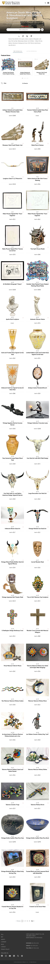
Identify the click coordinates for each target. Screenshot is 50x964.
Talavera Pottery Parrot (37, 805)
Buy (2, 937)
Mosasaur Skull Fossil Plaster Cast (42, 73)
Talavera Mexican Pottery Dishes (37, 769)
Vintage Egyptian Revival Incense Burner (12, 424)
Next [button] (47, 68)
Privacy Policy (5, 949)
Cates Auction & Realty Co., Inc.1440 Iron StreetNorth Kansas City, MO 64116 (35, 935)
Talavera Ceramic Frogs (12, 805)
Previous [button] (3, 68)
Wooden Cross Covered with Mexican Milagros (37, 631)
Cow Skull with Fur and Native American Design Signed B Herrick (12, 494)
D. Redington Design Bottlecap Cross (12, 630)
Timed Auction (12, 10)
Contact (3, 947)
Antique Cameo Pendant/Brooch (37, 388)
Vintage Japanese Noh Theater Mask (12, 597)
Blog (2, 944)
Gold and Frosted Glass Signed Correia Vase (12, 353)
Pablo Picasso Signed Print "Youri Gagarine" (12, 214)
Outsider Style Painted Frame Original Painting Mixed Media (37, 285)
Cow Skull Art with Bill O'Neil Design (37, 458)
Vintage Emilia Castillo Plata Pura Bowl (37, 838)
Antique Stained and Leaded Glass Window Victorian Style (12, 111)
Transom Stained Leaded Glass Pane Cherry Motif (37, 111)
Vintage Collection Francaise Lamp (37, 423)
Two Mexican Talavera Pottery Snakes (12, 701)
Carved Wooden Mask (37, 562)
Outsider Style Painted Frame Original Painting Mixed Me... (8, 73)
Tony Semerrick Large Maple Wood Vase (12, 459)
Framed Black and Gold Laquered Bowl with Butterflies (37, 872)
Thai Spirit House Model (37, 249)
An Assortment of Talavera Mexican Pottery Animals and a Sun (12, 735)
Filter (5, 83)
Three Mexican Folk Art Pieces (12, 666)
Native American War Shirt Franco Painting (37, 179)
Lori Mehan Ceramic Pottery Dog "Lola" (37, 734)
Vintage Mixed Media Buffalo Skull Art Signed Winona (12, 563)
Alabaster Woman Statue (37, 319)
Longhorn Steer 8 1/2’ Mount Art (12, 178)
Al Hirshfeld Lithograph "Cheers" (12, 284)
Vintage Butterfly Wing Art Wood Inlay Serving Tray (12, 872)
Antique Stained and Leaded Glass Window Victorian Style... (25, 73)
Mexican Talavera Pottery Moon (37, 701)
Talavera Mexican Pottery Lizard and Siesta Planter (12, 770)
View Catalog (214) (23, 29)
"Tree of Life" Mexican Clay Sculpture (37, 597)
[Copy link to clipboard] (19, 36)
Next (32, 921)
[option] (8, 66)
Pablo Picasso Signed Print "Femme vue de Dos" (12, 250)
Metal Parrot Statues (37, 145)
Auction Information (31, 51)
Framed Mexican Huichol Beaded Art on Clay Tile (12, 907)
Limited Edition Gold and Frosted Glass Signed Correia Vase (37, 353)
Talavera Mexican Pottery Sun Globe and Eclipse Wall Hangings (37, 666)
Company (3, 942)
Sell (2, 934)
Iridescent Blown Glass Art (12, 528)
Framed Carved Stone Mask (38, 906)
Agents (3, 939)
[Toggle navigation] (48, 3)
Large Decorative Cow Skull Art (37, 493)
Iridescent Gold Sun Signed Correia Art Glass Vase (12, 389)
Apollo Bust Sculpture (12, 319)
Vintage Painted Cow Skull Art (37, 528)
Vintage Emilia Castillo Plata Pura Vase (12, 838)
